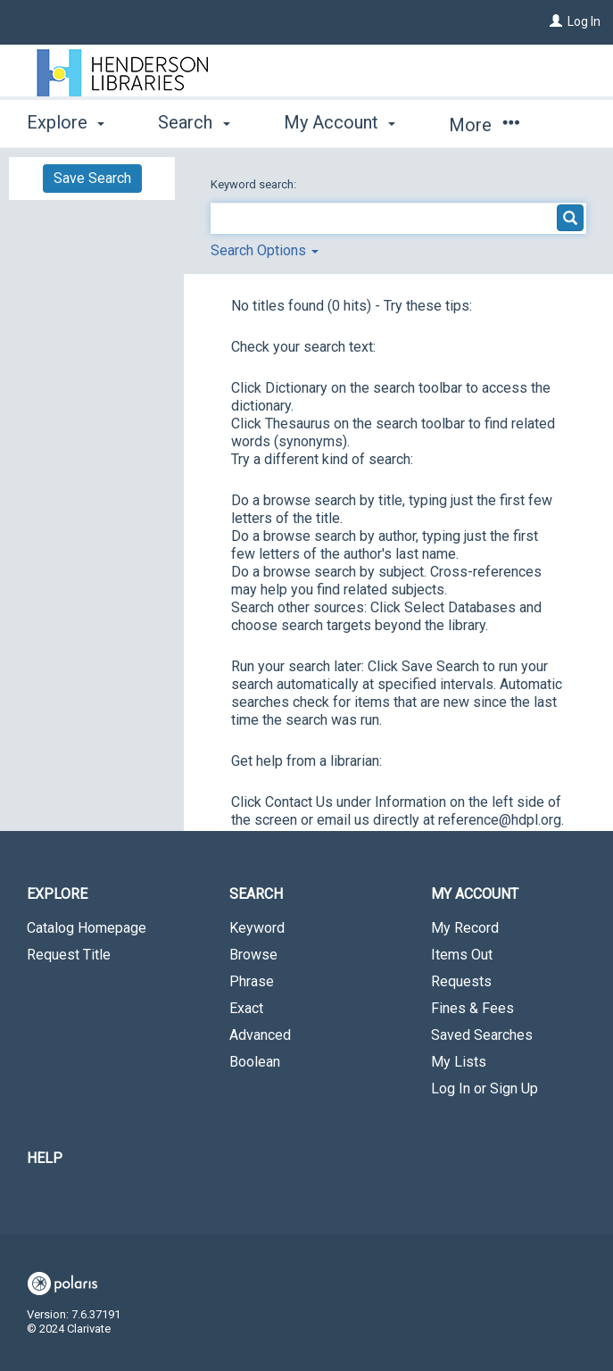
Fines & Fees (472, 1008)
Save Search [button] (92, 178)
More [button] (484, 125)
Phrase (251, 981)
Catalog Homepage (86, 927)
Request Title (69, 954)
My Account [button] (339, 122)
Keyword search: (255, 184)
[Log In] (556, 21)
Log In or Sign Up (484, 1088)
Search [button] (193, 122)
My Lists (458, 1061)
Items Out (462, 954)
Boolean (254, 1061)
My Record (465, 927)
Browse (253, 954)
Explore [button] (65, 122)
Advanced (260, 1034)
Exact (246, 1008)
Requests (461, 981)
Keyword (257, 927)
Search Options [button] (265, 250)
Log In (584, 21)
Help (44, 1158)
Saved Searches (482, 1034)
